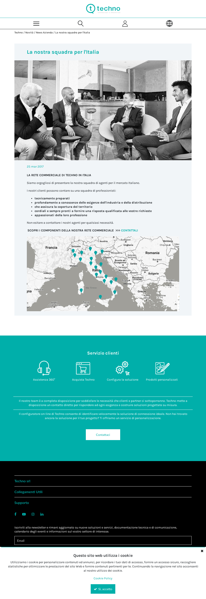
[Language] (169, 23)
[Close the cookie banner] (202, 550)
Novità (29, 32)
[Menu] (36, 23)
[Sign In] (125, 23)
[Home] (103, 8)
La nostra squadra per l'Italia (72, 32)
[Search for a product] (81, 23)
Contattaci (103, 435)
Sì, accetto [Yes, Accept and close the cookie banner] (103, 589)
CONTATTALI (129, 230)
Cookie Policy (103, 578)
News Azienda (44, 32)
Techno (18, 32)
